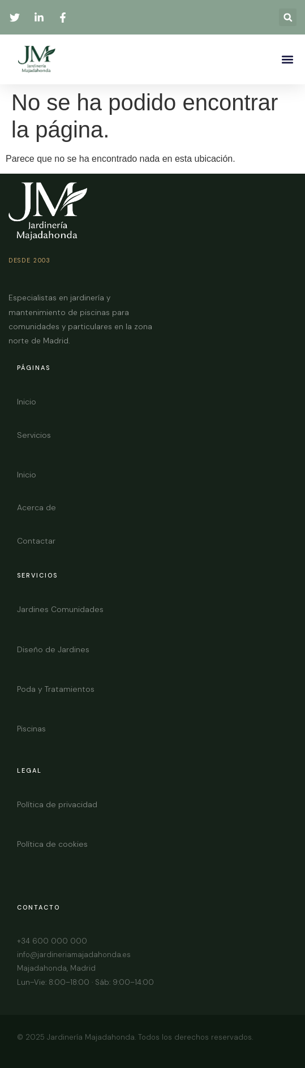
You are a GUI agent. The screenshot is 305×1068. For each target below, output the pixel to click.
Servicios (34, 435)
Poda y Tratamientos (55, 689)
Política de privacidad (57, 804)
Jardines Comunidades (60, 609)
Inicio (26, 402)
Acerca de (36, 507)
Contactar (36, 541)
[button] (288, 17)
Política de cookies (52, 844)
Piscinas (31, 729)
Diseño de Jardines (53, 649)
